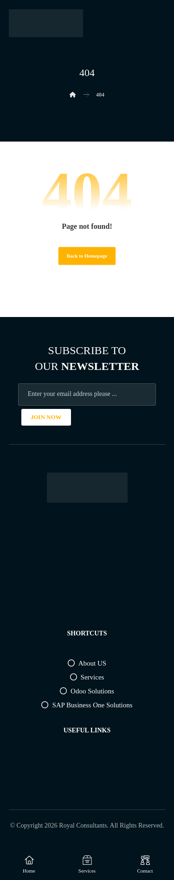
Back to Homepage (87, 256)
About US (87, 663)
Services (87, 677)
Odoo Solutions (87, 691)
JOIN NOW (46, 417)
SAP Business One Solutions (86, 705)
